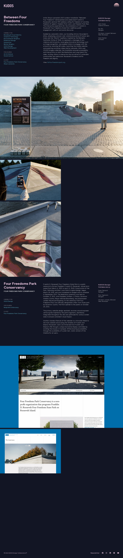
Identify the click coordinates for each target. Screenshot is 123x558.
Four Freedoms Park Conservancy (15, 62)
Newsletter (95, 553)
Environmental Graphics (12, 38)
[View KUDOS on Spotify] (114, 553)
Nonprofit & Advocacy (11, 307)
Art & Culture (8, 54)
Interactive (7, 42)
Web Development (10, 48)
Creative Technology (11, 36)
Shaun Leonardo (9, 64)
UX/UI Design (8, 46)
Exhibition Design (10, 40)
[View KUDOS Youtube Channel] (118, 553)
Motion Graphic (9, 44)
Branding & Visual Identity (12, 35)
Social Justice (8, 56)
